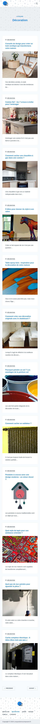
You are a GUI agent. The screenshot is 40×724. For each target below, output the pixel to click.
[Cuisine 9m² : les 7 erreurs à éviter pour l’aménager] (20, 120)
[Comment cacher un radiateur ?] (20, 440)
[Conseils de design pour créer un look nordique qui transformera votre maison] (20, 64)
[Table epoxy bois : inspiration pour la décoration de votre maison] (20, 281)
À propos (13, 714)
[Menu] (37, 3)
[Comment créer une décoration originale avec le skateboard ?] (20, 335)
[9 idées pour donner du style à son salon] (20, 228)
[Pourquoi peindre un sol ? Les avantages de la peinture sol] (20, 388)
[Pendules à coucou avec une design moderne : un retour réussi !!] (20, 495)
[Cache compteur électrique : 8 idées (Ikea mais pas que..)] (20, 656)
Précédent (8, 688)
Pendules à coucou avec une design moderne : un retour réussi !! (19, 477)
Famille (4, 714)
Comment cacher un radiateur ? (18, 423)
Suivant (32, 688)
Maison (31, 711)
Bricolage (5, 711)
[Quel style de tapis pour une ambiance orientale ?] (20, 549)
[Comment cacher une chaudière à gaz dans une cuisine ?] (20, 174)
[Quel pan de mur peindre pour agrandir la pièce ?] (20, 603)
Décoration (11, 40)
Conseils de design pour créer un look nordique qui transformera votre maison (19, 46)
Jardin (24, 711)
